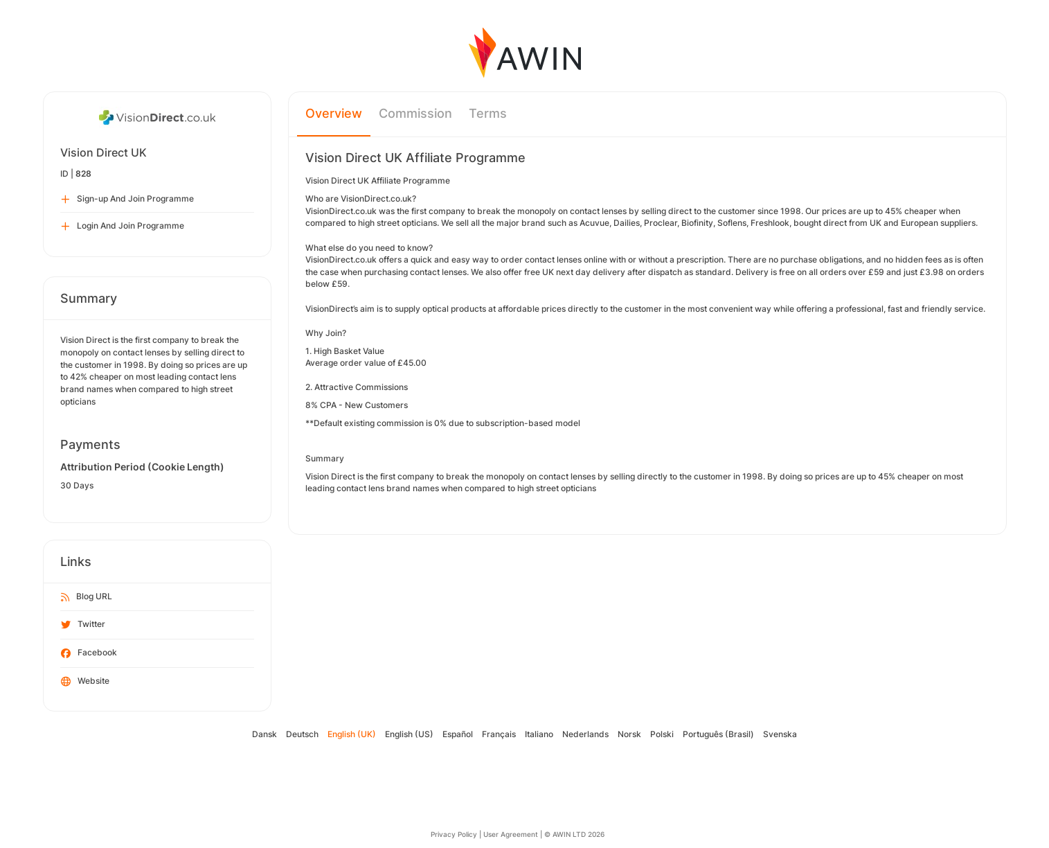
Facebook (89, 653)
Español (457, 734)
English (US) (409, 734)
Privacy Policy (454, 834)
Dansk (264, 734)
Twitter (83, 625)
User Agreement (510, 834)
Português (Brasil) (718, 734)
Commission (415, 113)
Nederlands (585, 734)
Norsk (629, 734)
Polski (662, 734)
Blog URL (86, 597)
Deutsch (302, 734)
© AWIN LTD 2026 (574, 834)
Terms (488, 113)
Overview (333, 113)
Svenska (780, 734)
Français (499, 734)
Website (85, 682)
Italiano (539, 734)
